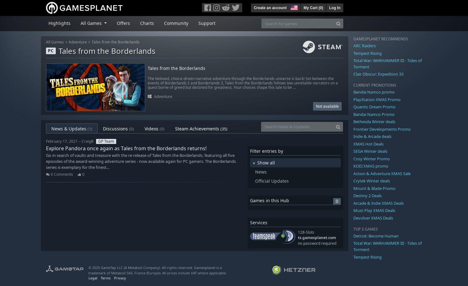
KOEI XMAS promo (370, 166)
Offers (123, 23)
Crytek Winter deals (371, 181)
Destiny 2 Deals (367, 195)
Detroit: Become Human (376, 236)
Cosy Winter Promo (371, 159)
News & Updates (71, 129)
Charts (147, 23)
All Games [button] (92, 23)
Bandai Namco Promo (374, 114)
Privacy (120, 278)
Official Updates (272, 181)
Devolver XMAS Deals (373, 218)
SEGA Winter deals (370, 151)
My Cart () (313, 8)
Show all (266, 163)
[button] (293, 7)
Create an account (270, 8)
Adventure (78, 42)
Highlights (60, 23)
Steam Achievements (201, 129)
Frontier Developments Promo (382, 129)
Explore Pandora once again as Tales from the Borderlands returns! (126, 148)
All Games (55, 42)
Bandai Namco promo (374, 92)
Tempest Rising (367, 53)
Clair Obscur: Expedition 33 (378, 74)
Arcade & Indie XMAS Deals (378, 203)
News (261, 172)
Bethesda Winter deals (374, 121)
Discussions (118, 129)
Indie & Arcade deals (372, 136)
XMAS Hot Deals (368, 144)
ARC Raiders (364, 46)
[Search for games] (297, 23)
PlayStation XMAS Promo (377, 99)
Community (176, 23)
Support (206, 23)
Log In (334, 8)
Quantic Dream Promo (374, 107)
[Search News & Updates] (297, 127)
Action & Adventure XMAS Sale (382, 173)
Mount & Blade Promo (374, 188)
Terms (106, 278)
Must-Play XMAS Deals (374, 210)
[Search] (338, 23)
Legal (92, 278)
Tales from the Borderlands (116, 42)
